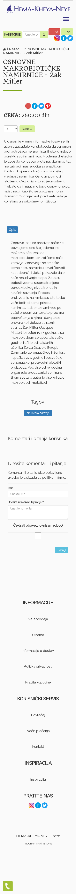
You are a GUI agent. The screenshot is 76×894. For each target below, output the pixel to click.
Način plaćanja (38, 731)
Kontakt (38, 747)
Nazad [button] (14, 49)
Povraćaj (38, 715)
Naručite (27, 128)
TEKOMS (47, 843)
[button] (55, 31)
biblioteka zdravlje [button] (38, 413)
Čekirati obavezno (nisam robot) (38, 525)
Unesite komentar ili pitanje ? (26, 502)
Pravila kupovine (38, 682)
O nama (38, 635)
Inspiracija (38, 779)
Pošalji (62, 550)
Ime (10, 487)
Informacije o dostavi (38, 651)
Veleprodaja (38, 619)
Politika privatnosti (38, 666)
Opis (12, 230)
